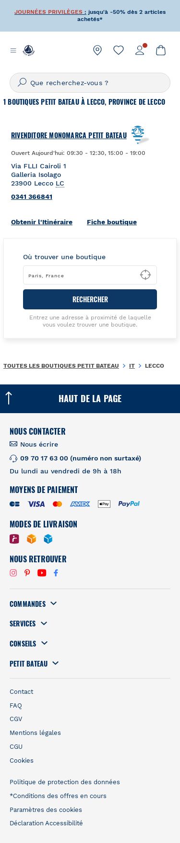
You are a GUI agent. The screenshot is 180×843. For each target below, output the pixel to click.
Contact (21, 691)
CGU (16, 746)
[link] (97, 50)
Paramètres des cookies (46, 809)
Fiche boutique (112, 222)
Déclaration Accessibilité (46, 823)
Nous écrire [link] (39, 444)
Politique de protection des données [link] (65, 782)
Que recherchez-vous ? (69, 83)
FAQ (16, 705)
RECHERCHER (90, 299)
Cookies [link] (22, 760)
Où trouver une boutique (64, 257)
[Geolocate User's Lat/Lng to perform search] (145, 275)
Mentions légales (35, 732)
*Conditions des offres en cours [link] (58, 795)
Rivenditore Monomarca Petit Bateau (69, 135)
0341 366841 (31, 196)
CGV (16, 719)
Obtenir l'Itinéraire (41, 222)
